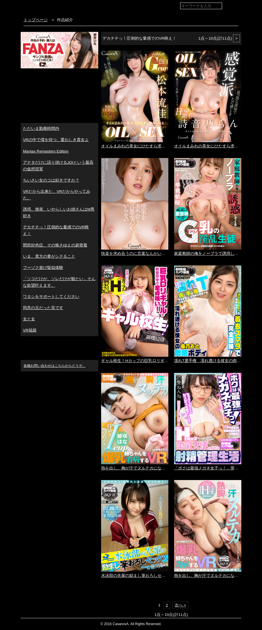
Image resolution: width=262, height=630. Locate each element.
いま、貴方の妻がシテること (49, 256)
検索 (232, 6)
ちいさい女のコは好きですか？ (51, 180)
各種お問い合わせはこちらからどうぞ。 (55, 366)
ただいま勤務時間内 (41, 128)
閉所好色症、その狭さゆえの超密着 (55, 245)
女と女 (29, 319)
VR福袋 (29, 330)
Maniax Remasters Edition (46, 151)
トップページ (36, 20)
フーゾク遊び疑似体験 (43, 267)
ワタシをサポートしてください (51, 296)
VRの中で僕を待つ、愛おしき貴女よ (56, 140)
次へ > (180, 605)
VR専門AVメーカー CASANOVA (55, 7)
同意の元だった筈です (43, 308)
